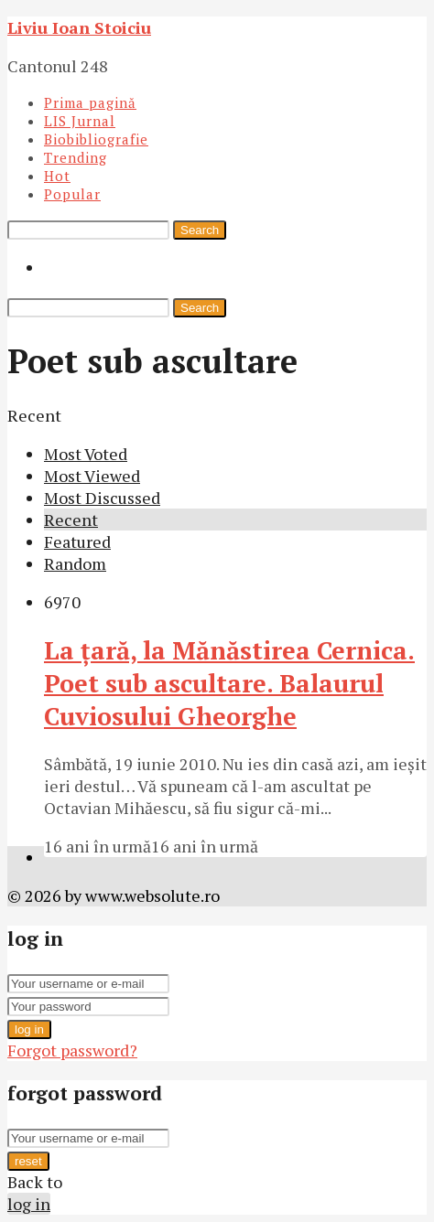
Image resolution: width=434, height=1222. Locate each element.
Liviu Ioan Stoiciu (79, 27)
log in (29, 1029)
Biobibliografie (96, 139)
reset (28, 1161)
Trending (75, 157)
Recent (71, 520)
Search (199, 230)
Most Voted (85, 454)
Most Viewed (92, 476)
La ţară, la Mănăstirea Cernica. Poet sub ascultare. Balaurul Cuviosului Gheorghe (229, 683)
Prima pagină (90, 102)
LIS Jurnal (79, 121)
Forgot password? (72, 1050)
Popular (72, 194)
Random (75, 563)
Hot (57, 175)
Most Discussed (102, 498)
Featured (77, 541)
